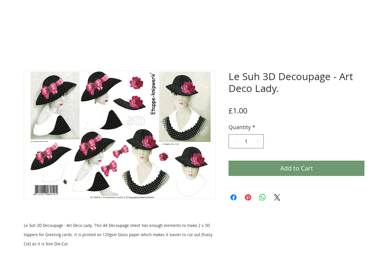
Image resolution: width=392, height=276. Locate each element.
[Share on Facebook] (233, 197)
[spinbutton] (246, 141)
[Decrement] (234, 141)
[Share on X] (277, 197)
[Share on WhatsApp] (262, 197)
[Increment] (258, 141)
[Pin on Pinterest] (248, 197)
